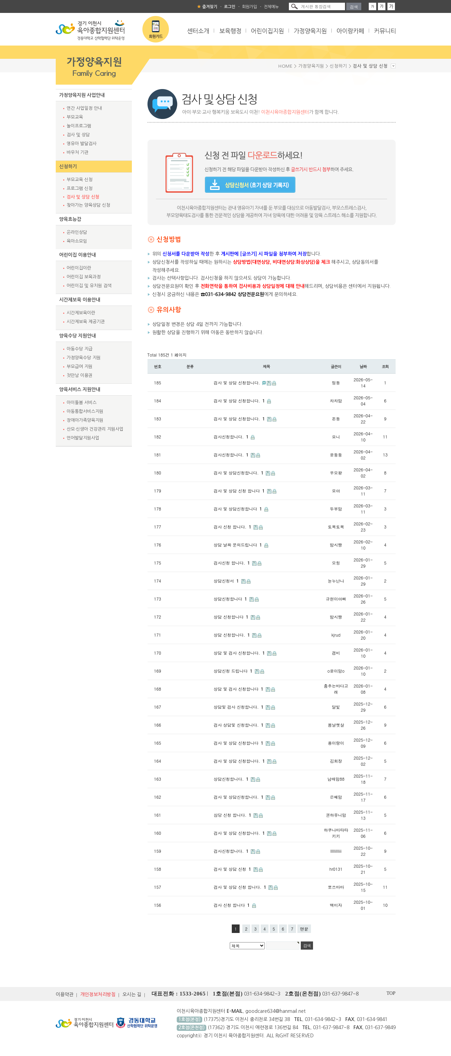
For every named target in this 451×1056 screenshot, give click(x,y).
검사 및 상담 (78, 135)
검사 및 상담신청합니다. (239, 472)
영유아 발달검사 (82, 143)
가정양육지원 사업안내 (82, 95)
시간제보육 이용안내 (79, 299)
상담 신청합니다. (232, 635)
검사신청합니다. (232, 436)
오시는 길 (131, 994)
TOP (390, 993)
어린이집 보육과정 (84, 277)
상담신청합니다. (232, 779)
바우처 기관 (77, 152)
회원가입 (249, 7)
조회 (385, 366)
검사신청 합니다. (232, 563)
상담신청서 (227, 581)
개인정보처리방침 (98, 994)
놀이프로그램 (79, 126)
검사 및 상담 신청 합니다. (241, 887)
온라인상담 (77, 232)
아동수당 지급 (79, 349)
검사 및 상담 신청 (83, 197)
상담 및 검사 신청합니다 (239, 689)
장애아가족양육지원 (85, 420)
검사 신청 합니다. (233, 527)
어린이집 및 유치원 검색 (89, 285)
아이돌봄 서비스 (82, 402)
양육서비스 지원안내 (79, 389)
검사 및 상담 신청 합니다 (240, 491)
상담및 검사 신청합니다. (239, 707)
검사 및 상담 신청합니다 (239, 743)
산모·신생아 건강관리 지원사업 (95, 429)
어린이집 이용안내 (77, 255)
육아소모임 (77, 241)
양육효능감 (70, 219)
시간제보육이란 (81, 313)
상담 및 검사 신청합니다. (240, 653)
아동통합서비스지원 (85, 411)
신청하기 (68, 166)
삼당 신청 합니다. (233, 815)
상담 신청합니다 (232, 617)
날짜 (363, 366)
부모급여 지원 (79, 366)
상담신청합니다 (231, 599)
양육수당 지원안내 (77, 335)
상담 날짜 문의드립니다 (238, 545)
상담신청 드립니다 (234, 671)
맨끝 (304, 929)
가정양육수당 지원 (84, 358)
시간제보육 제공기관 (86, 321)
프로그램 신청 (79, 188)
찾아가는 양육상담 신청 (88, 205)
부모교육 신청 (79, 179)
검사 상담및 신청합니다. (239, 725)
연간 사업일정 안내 (84, 108)
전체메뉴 (271, 7)
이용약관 (64, 994)
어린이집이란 (79, 268)
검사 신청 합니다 (232, 905)
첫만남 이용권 (79, 375)
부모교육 (75, 117)
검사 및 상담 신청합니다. (238, 382)
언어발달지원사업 (83, 438)
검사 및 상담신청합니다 (238, 509)
